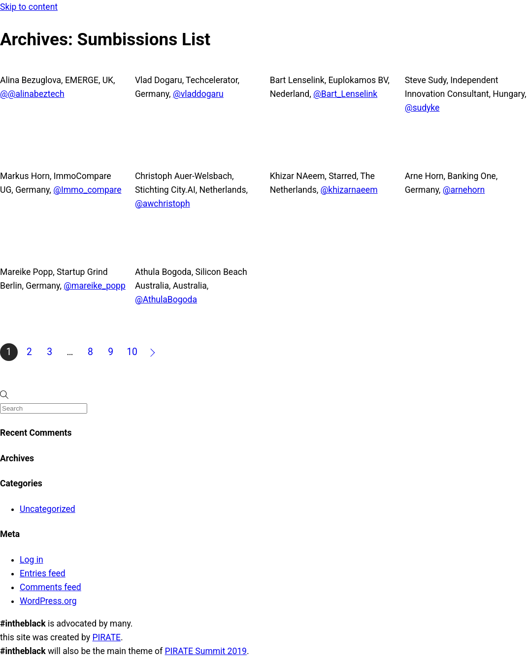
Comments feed (50, 587)
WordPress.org (48, 601)
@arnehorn (464, 190)
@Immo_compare (87, 190)
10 (132, 352)
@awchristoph (162, 204)
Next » (153, 352)
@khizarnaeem (349, 190)
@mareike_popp (95, 286)
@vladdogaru (198, 94)
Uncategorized (47, 509)
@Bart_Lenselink (345, 94)
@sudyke (422, 108)
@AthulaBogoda (166, 299)
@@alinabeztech (32, 94)
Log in (31, 560)
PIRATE (106, 637)
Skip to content (29, 7)
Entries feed (43, 573)
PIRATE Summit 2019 (206, 651)
